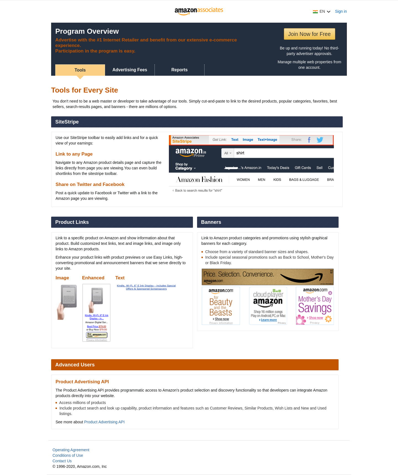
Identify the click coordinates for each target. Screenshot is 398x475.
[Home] (199, 11)
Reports (179, 69)
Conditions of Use (68, 455)
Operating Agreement (71, 450)
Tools (80, 70)
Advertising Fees (129, 69)
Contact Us (62, 461)
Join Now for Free (309, 34)
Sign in (341, 11)
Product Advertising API (104, 422)
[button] (322, 11)
